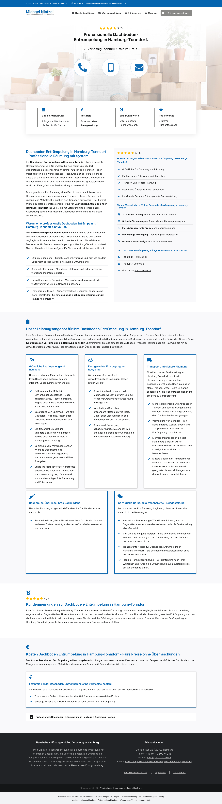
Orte (149, 800)
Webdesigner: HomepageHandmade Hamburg (121, 788)
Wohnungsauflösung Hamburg (133, 800)
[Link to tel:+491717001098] (109, 67)
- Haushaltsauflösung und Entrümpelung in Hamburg (111, 797)
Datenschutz (179, 772)
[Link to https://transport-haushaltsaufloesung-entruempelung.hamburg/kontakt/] (138, 67)
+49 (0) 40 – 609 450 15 (134, 257)
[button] (111, 717)
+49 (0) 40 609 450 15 (158, 753)
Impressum (160, 772)
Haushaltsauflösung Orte (135, 772)
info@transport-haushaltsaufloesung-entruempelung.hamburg (100, 3)
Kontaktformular (143, 270)
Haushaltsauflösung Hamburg (87, 765)
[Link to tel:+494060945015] (81, 67)
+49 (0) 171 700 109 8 (133, 263)
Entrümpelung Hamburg (108, 800)
